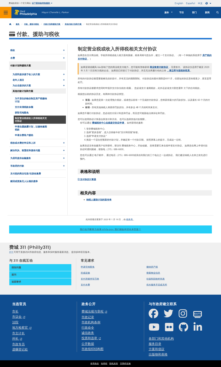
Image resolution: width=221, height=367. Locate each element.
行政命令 (87, 327)
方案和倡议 (156, 349)
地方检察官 (20, 327)
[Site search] (217, 12)
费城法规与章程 (92, 311)
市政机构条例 (90, 322)
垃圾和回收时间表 (155, 278)
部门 (194, 12)
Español (190, 3)
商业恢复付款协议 (159, 67)
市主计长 (18, 333)
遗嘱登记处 (20, 349)
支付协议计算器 (87, 179)
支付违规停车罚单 (90, 278)
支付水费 (85, 284)
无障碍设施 (125, 363)
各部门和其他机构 (161, 338)
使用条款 (94, 363)
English (179, 3)
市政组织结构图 (92, 349)
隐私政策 (113, 363)
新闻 (207, 12)
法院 (15, 322)
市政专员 (18, 344)
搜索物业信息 (153, 272)
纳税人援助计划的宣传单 (99, 199)
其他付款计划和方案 (73, 24)
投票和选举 (89, 338)
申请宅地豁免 (87, 266)
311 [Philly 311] (11, 252)
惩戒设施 (85, 272)
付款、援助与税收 (31, 24)
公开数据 (87, 343)
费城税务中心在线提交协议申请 (108, 122)
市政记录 (87, 317)
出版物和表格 (158, 354)
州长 (15, 338)
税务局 (129, 219)
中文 (200, 3)
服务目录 (155, 343)
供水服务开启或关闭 (156, 284)
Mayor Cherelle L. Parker (55, 12)
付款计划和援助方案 (52, 24)
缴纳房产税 (152, 266)
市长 (15, 311)
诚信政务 (87, 332)
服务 (166, 12)
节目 (181, 12)
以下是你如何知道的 (42, 3)
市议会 (17, 316)
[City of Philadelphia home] (26, 13)
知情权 (104, 363)
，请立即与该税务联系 (178, 70)
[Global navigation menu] (5, 12)
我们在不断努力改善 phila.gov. (110, 229)
